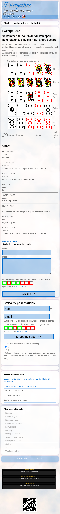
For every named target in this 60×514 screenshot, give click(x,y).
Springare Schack (13, 441)
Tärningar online (12, 451)
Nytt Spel (7, 16)
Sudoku (8, 444)
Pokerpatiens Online (14, 434)
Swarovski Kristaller (36, 459)
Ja (7, 347)
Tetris (7, 448)
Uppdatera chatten (10, 241)
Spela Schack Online (14, 437)
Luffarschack (10, 427)
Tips (13, 16)
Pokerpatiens (16, 5)
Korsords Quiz (11, 416)
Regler (18, 16)
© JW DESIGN (22, 459)
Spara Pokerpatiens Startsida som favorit (21, 386)
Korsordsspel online (13, 423)
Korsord (8, 413)
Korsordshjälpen (12, 420)
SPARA (24, 16)
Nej (7, 350)
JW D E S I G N (20, 287)
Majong (8, 430)
